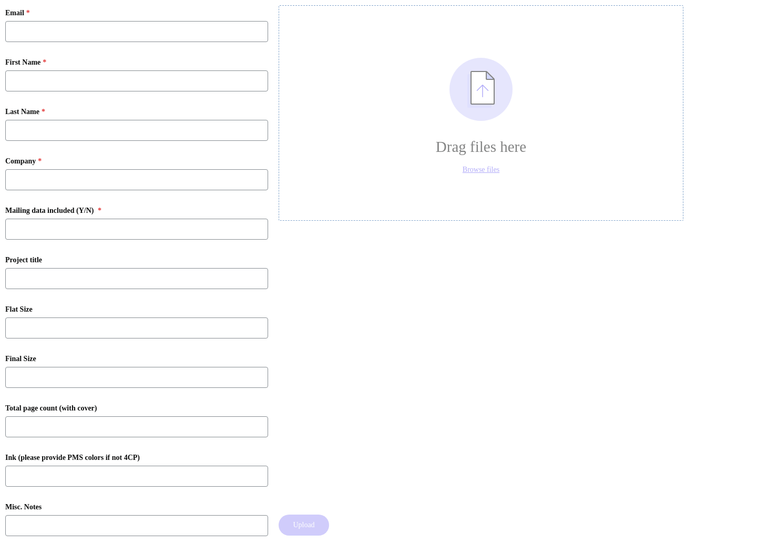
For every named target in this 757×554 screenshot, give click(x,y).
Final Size (20, 359)
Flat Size (19, 309)
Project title (23, 260)
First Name (22, 62)
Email (14, 13)
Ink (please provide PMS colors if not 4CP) (72, 457)
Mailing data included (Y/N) (50, 210)
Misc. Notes (23, 507)
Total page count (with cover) (51, 408)
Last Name (22, 112)
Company (20, 161)
